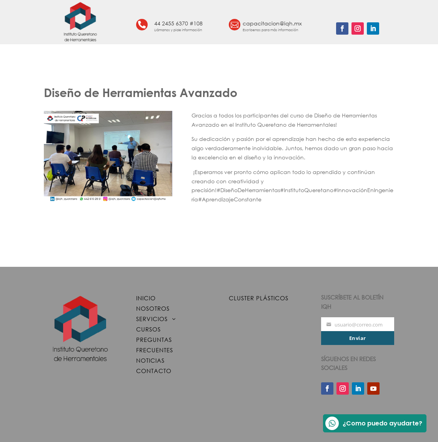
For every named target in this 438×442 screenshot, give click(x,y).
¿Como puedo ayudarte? (373, 423)
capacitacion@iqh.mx (272, 23)
